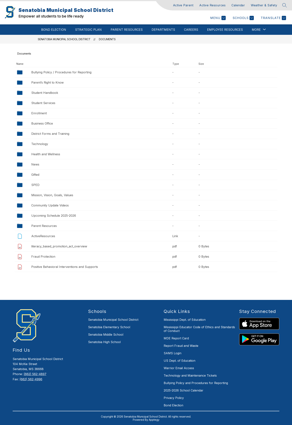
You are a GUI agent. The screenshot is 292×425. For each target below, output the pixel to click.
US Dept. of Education (179, 360)
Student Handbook (44, 93)
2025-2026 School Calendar (183, 390)
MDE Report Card (176, 338)
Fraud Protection (43, 256)
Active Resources (212, 5)
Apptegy (154, 419)
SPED (35, 185)
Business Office (42, 123)
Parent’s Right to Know (47, 82)
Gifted (35, 174)
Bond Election (53, 29)
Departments (163, 29)
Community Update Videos (50, 205)
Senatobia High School (104, 342)
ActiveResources (43, 236)
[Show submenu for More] (256, 29)
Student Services (43, 103)
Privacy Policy (174, 398)
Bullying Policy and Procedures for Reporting (196, 383)
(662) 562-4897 (35, 374)
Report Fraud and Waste (181, 346)
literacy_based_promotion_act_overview (59, 246)
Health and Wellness (45, 154)
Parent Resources (127, 29)
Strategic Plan (88, 29)
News (35, 164)
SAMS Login (172, 353)
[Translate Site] (273, 18)
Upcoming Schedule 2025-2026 (53, 215)
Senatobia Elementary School (109, 327)
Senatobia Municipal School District (64, 39)
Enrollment (39, 113)
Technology (39, 144)
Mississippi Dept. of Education (185, 319)
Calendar (238, 5)
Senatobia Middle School (105, 334)
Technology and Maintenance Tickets (190, 375)
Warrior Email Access (179, 368)
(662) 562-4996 (31, 379)
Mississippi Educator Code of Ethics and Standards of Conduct (199, 329)
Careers (191, 29)
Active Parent (183, 5)
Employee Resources (225, 29)
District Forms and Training (50, 134)
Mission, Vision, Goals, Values (52, 195)
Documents (107, 39)
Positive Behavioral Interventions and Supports (64, 267)
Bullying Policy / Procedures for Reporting (61, 72)
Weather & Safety (264, 5)
